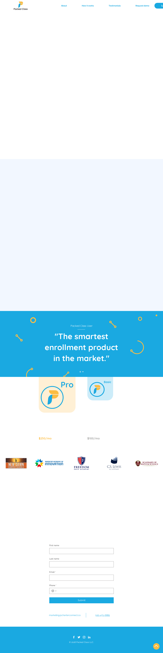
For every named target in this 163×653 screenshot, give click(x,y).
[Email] (80, 578)
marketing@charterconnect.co (65, 615)
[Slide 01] (80, 371)
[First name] (80, 551)
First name (54, 545)
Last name (54, 559)
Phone (52, 585)
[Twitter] (79, 637)
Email (52, 572)
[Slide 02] (82, 371)
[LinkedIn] (89, 637)
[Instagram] (84, 637)
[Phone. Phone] (84, 591)
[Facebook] (74, 637)
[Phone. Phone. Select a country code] (54, 591)
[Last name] (80, 564)
